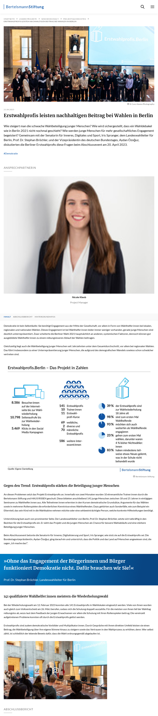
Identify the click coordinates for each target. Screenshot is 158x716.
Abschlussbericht (22, 317)
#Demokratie (11, 153)
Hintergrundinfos (45, 317)
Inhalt (7, 317)
